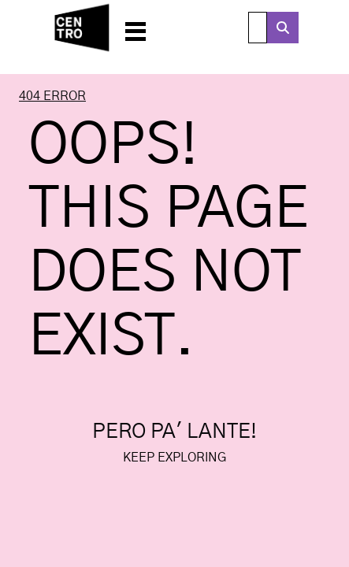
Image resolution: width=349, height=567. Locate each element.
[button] (135, 27)
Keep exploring (174, 457)
